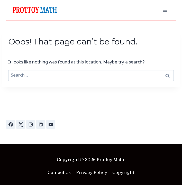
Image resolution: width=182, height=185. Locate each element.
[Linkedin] (40, 124)
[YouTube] (50, 124)
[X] (20, 124)
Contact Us (59, 172)
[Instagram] (30, 124)
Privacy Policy (91, 172)
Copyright (123, 172)
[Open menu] (165, 10)
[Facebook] (10, 124)
